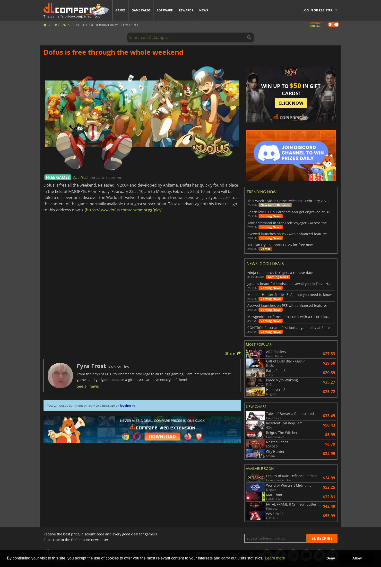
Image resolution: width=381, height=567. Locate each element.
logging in (127, 405)
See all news (88, 386)
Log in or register (318, 10)
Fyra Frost (81, 177)
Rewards (186, 10)
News (203, 10)
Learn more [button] (275, 558)
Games (120, 10)
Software (165, 10)
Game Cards (141, 10)
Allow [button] (357, 558)
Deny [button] (330, 558)
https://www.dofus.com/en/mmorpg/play (123, 210)
